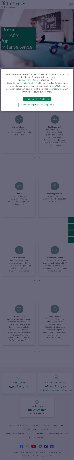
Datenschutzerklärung (28, 80)
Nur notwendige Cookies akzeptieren (37, 104)
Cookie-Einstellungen (54, 89)
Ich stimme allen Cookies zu (37, 99)
